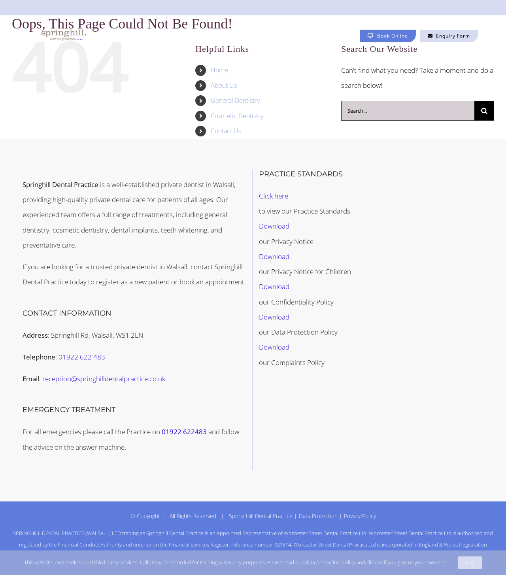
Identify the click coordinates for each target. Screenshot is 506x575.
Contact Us (226, 131)
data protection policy (330, 562)
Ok (470, 562)
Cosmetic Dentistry (237, 116)
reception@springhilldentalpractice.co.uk (103, 378)
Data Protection (318, 516)
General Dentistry (235, 100)
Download (274, 226)
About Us (224, 85)
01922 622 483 (82, 356)
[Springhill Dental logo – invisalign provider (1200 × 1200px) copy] (63, 32)
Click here (273, 195)
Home (219, 70)
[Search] (484, 111)
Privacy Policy (360, 516)
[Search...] (407, 111)
